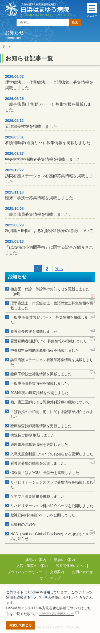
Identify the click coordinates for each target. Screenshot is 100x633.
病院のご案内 (35, 560)
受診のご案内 (64, 560)
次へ (59, 268)
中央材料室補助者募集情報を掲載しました (43, 156)
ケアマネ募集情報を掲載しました (37, 496)
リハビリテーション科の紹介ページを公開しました (51, 506)
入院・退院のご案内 (32, 566)
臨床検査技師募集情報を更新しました (41, 426)
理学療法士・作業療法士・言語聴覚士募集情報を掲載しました (49, 82)
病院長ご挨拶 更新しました (32, 435)
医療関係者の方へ (69, 566)
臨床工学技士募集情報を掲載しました (39, 195)
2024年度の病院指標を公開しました (39, 393)
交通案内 (57, 572)
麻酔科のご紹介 (23, 524)
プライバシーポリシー (24, 572)
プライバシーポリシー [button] (56, 614)
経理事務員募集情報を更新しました (39, 444)
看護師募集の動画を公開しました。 (39, 463)
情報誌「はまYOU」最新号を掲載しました (44, 472)
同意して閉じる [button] (20, 625)
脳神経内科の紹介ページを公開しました (42, 515)
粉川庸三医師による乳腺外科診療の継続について (49, 228)
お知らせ (17, 276)
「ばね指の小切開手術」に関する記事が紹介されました (49, 247)
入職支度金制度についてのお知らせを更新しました (51, 454)
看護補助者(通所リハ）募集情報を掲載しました (47, 140)
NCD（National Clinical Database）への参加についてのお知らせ (52, 536)
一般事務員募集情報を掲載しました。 (39, 211)
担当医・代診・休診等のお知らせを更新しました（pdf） (50, 291)
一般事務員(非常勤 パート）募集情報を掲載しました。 (48, 104)
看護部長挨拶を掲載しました (31, 123)
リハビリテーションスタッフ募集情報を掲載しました (51, 484)
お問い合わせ (82, 572)
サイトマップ (50, 578)
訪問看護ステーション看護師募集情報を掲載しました (49, 176)
